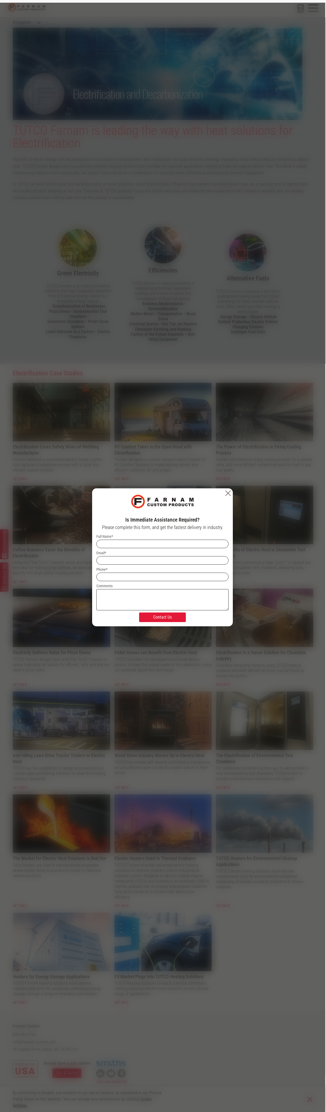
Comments (105, 584)
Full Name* (105, 535)
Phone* (102, 568)
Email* (102, 551)
